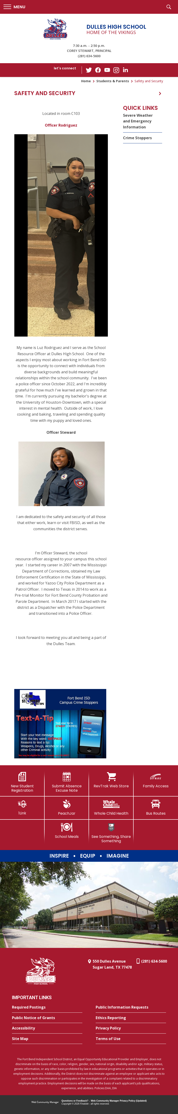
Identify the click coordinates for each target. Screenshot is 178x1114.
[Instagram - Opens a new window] (116, 70)
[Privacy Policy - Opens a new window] (131, 1028)
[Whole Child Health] (111, 807)
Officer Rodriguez (61, 125)
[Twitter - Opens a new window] (88, 69)
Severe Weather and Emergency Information (138, 121)
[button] (14, 7)
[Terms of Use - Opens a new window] (131, 1039)
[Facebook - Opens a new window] (98, 70)
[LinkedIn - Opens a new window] (125, 69)
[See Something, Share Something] (111, 833)
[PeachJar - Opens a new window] (67, 807)
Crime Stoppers (137, 137)
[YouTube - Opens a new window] (107, 70)
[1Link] (22, 807)
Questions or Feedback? (74, 1101)
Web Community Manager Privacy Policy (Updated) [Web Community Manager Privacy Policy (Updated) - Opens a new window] (119, 1101)
